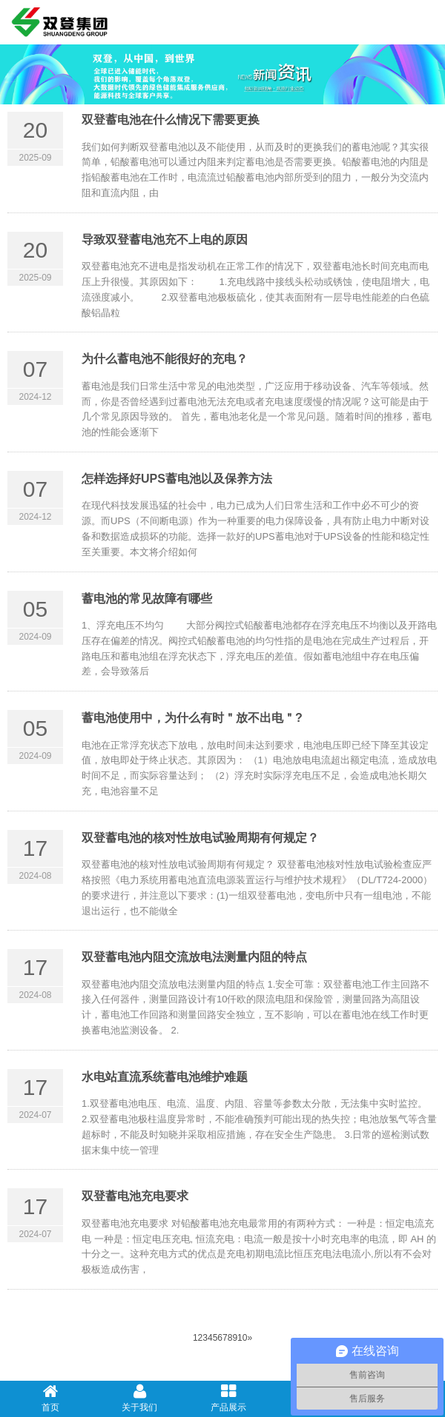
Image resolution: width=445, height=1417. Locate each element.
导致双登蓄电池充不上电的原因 (165, 239)
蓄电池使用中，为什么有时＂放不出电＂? (192, 717)
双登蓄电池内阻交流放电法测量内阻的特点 (194, 957)
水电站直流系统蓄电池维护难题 (165, 1077)
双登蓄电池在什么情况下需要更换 (171, 119)
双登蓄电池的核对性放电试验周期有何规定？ (200, 837)
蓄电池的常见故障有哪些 (147, 598)
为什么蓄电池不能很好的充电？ (165, 358)
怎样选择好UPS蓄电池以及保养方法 (177, 478)
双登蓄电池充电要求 (135, 1196)
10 (242, 1338)
